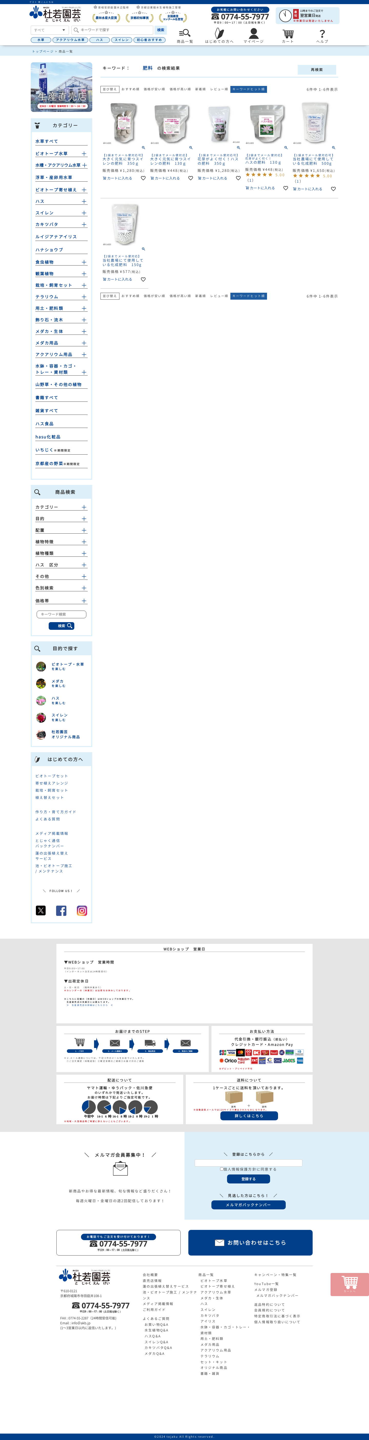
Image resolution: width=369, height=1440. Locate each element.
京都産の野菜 (49, 463)
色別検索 (61, 588)
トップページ (43, 51)
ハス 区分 (61, 565)
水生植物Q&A (157, 1330)
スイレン (122, 40)
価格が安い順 (155, 89)
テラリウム (47, 297)
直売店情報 (152, 1280)
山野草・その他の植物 (58, 384)
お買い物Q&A (157, 1324)
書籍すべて (47, 397)
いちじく (44, 450)
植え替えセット (49, 797)
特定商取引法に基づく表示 (277, 1316)
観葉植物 (44, 274)
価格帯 (61, 601)
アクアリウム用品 (54, 354)
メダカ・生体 (49, 331)
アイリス (208, 1321)
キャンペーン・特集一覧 (275, 1274)
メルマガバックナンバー (277, 1295)
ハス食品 (44, 424)
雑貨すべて (47, 411)
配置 (61, 530)
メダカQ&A (155, 1353)
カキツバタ (47, 224)
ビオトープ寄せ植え (56, 190)
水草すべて (47, 141)
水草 (41, 40)
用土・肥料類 (49, 308)
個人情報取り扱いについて (277, 1322)
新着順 (200, 89)
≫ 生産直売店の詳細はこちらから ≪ (88, 1005)
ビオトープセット (51, 775)
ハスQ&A (153, 1336)
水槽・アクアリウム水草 (57, 165)
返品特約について (269, 1304)
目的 (61, 519)
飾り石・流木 (49, 320)
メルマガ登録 (266, 1289)
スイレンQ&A (157, 1342)
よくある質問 (47, 819)
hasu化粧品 (48, 437)
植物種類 (61, 553)
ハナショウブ (49, 250)
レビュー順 (219, 89)
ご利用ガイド (154, 1309)
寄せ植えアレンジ (51, 783)
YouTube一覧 (266, 1283)
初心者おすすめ (149, 40)
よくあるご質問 (156, 1318)
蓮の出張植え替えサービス (166, 1286)
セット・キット (214, 1362)
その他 (61, 576)
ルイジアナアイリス (56, 237)
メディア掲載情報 (51, 833)
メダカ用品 (47, 343)
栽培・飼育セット (54, 285)
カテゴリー (61, 507)
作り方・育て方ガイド (56, 811)
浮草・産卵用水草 (54, 177)
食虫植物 (44, 262)
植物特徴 (61, 542)
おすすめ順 (130, 89)
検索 (160, 29)
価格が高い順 (180, 89)
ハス (99, 40)
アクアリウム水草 (70, 40)
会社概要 (150, 1274)
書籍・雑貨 (210, 1373)
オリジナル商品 (214, 1367)
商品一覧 (206, 1274)
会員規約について (269, 1310)
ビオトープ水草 (51, 153)
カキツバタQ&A (158, 1347)
